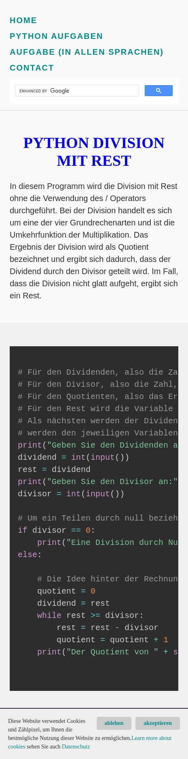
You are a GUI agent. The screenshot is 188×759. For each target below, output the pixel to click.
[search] (76, 90)
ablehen (114, 723)
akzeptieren (158, 723)
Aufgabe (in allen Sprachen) (87, 51)
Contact (32, 67)
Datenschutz (76, 747)
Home (23, 20)
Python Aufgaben (56, 36)
